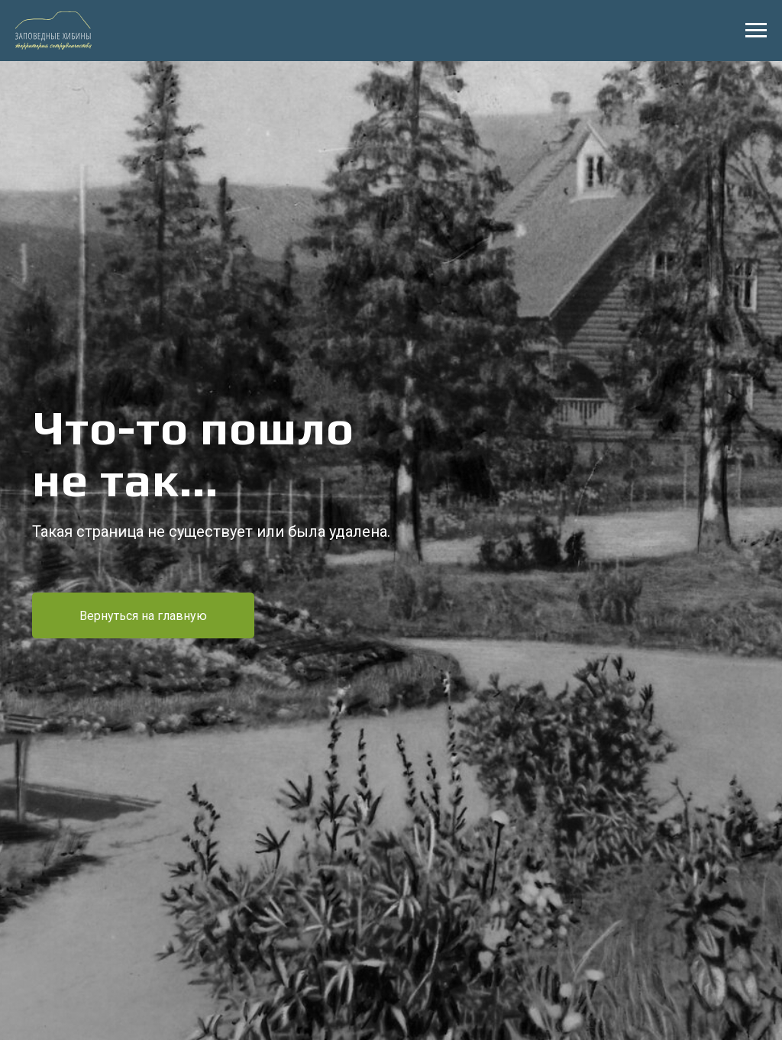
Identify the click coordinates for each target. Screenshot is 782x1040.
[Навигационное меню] (756, 30)
